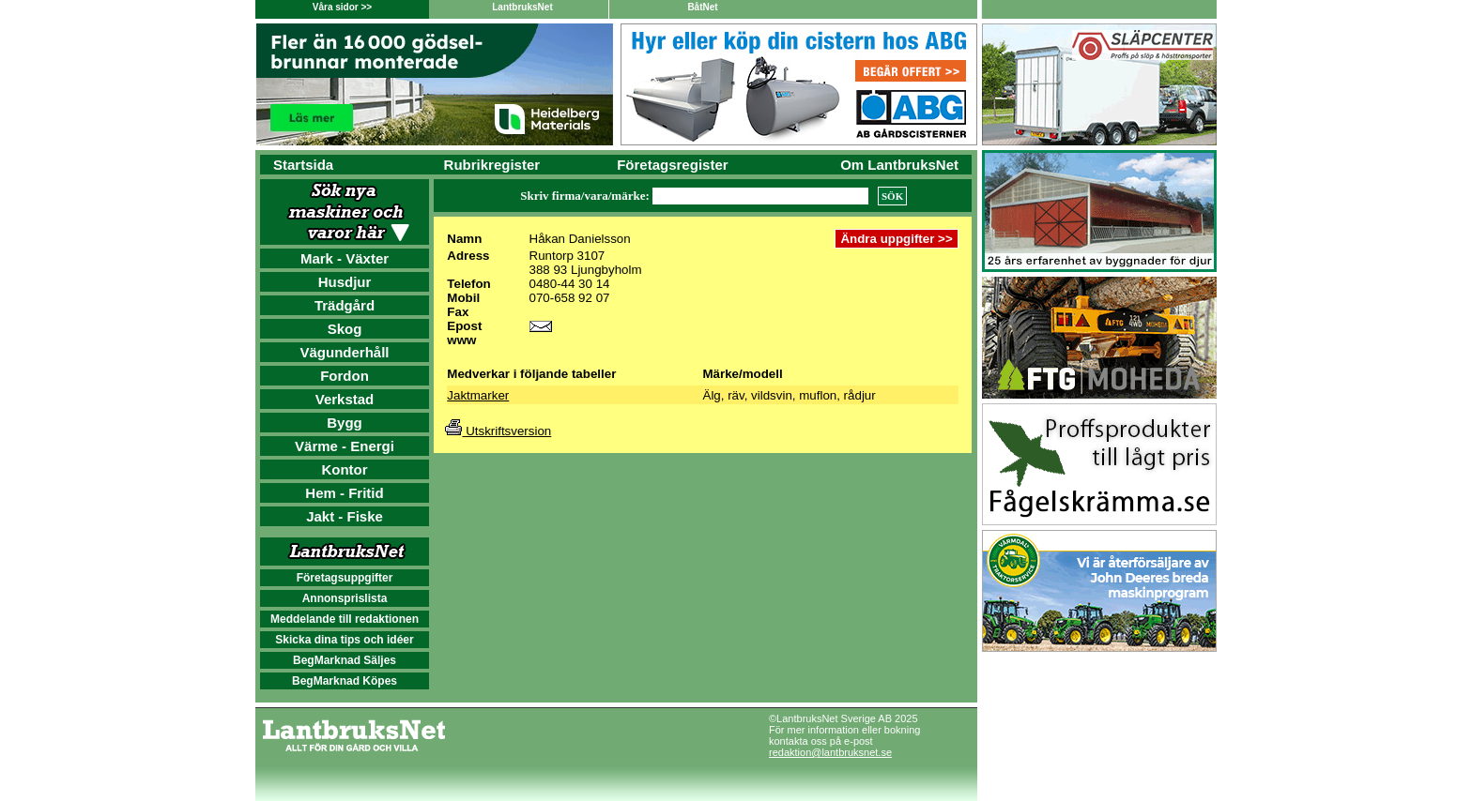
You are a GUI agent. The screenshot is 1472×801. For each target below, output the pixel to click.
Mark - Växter (344, 258)
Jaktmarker (478, 395)
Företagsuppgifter (345, 577)
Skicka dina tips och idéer (344, 639)
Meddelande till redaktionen (344, 619)
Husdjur (345, 282)
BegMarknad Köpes (344, 681)
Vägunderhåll (344, 352)
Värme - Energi (344, 446)
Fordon (344, 376)
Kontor (344, 469)
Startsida (303, 165)
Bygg (344, 423)
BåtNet (702, 7)
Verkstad (345, 399)
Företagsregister (672, 165)
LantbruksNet (522, 7)
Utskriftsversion (498, 431)
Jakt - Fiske (344, 516)
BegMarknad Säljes (344, 660)
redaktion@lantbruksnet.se (830, 752)
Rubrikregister (492, 165)
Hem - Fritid (344, 493)
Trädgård (344, 305)
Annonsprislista (345, 598)
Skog (345, 329)
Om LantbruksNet (899, 165)
